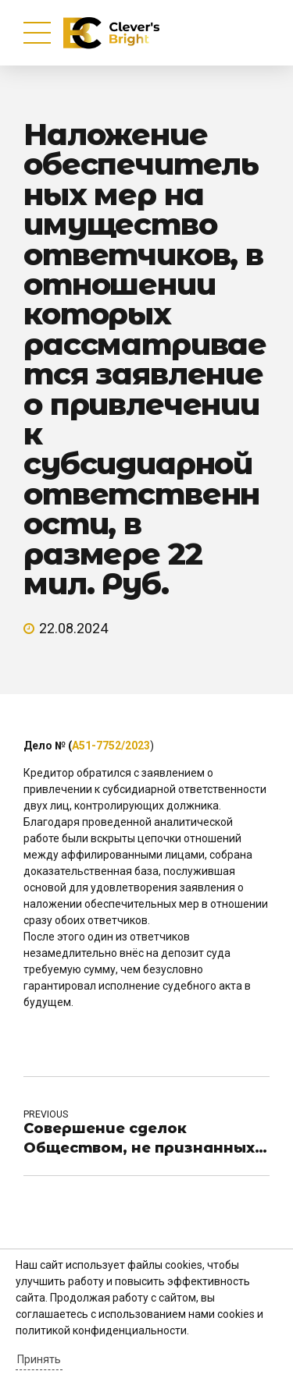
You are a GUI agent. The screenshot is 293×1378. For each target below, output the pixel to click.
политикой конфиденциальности (101, 1330)
